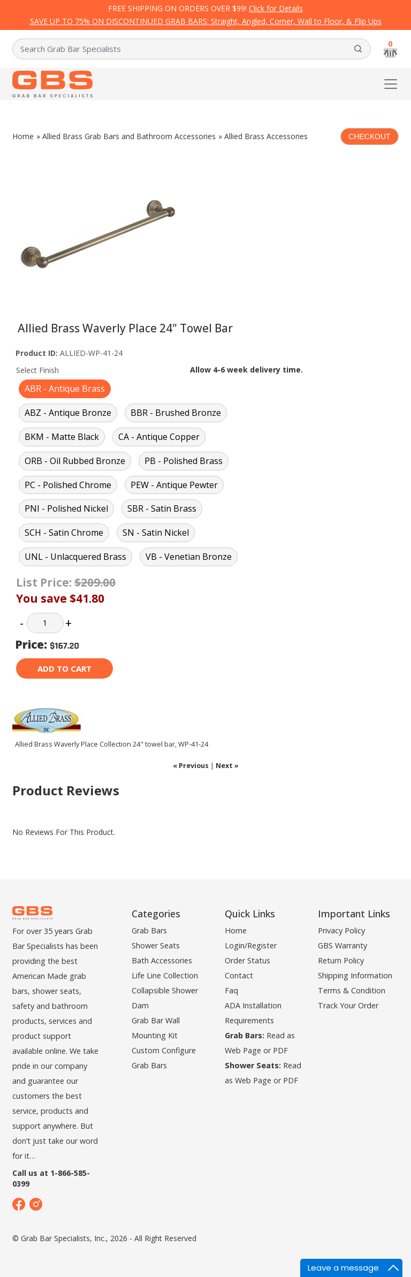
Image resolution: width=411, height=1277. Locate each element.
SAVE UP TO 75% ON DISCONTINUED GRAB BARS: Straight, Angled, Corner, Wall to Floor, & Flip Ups (206, 21)
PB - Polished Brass (183, 461)
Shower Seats (156, 945)
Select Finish (37, 370)
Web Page (243, 1050)
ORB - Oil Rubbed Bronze (75, 461)
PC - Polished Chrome (68, 485)
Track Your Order (348, 1005)
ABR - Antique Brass (65, 388)
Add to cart (64, 668)
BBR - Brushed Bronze (176, 413)
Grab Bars (149, 930)
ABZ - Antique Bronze (68, 413)
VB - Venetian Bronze (189, 557)
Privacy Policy (341, 930)
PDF (280, 1050)
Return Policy (341, 960)
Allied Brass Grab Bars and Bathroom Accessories (129, 136)
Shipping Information (355, 975)
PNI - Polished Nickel (66, 508)
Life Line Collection (165, 975)
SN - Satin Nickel (156, 532)
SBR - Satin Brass (161, 508)
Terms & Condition (351, 990)
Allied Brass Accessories (266, 136)
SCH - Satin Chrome (64, 532)
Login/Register (251, 945)
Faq (231, 990)
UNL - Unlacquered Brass (75, 557)
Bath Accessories (162, 960)
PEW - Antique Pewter (174, 485)
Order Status (247, 960)
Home (23, 136)
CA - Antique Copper (159, 437)
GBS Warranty (342, 945)
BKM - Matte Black (62, 437)
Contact (239, 975)
